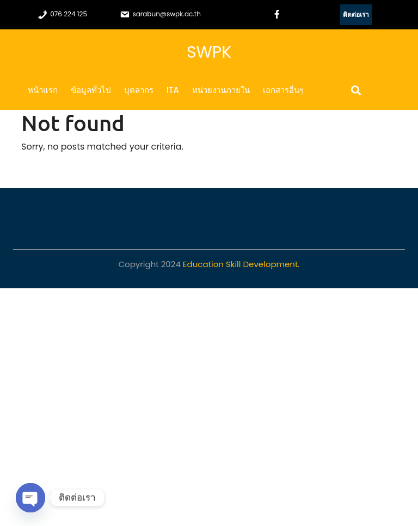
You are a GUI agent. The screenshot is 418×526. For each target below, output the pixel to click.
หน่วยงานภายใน (221, 90)
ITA (173, 90)
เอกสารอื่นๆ (283, 90)
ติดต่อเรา (356, 14)
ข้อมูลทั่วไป (91, 90)
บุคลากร (138, 90)
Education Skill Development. (241, 264)
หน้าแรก (43, 90)
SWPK (209, 52)
